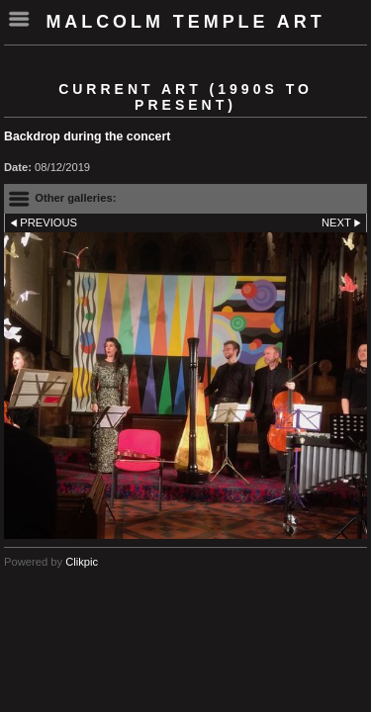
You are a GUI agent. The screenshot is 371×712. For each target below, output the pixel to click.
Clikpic (81, 562)
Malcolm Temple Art (185, 22)
